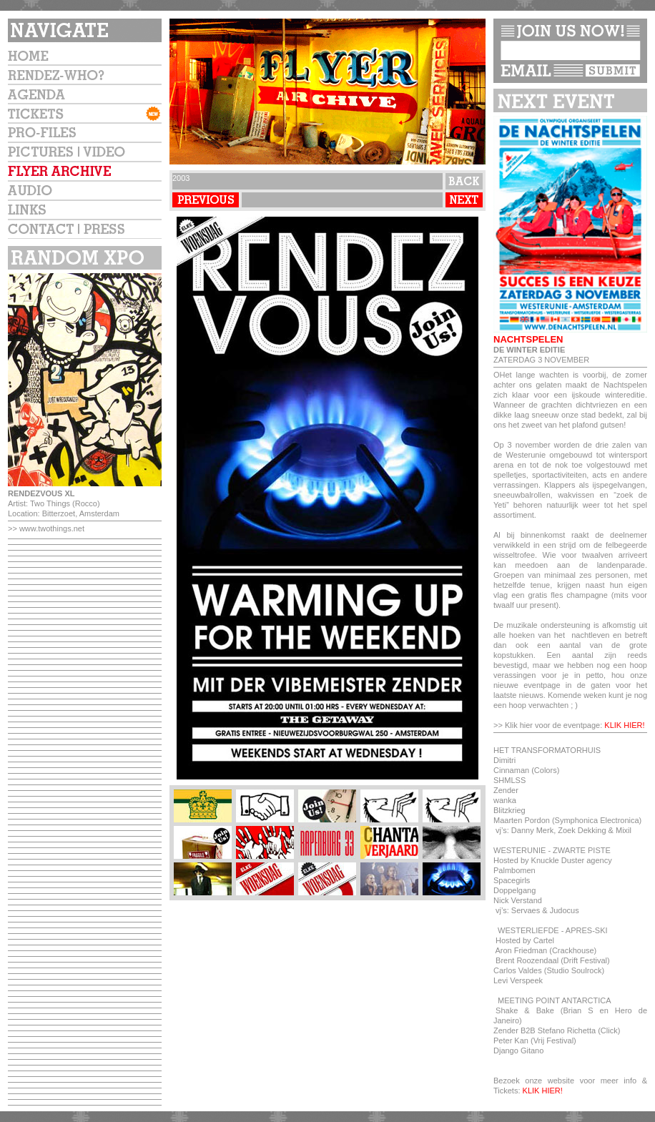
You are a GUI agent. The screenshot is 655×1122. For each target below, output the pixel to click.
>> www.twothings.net (46, 528)
